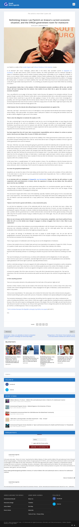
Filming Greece (27, 401)
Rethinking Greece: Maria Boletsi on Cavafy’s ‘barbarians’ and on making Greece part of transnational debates (13, 359)
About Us (30, 499)
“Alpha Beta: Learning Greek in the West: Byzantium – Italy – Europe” (28, 418)
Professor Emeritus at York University (42, 67)
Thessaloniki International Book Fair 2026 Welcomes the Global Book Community (32, 412)
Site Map (30, 506)
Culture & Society (20, 414)
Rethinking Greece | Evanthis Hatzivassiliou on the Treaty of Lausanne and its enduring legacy (30, 359)
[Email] (40, 439)
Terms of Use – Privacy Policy (36, 514)
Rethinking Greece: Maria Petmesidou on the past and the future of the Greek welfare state (65, 359)
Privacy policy (44, 443)
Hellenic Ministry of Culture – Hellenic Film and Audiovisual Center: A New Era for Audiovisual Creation (37, 400)
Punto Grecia (7, 510)
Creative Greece (20, 401)
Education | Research (21, 407)
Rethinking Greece (43, 25)
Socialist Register (27, 67)
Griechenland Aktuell (9, 499)
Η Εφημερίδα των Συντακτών (37, 179)
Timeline (30, 502)
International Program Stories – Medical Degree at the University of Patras (30, 406)
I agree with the (39, 443)
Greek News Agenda (14, 454)
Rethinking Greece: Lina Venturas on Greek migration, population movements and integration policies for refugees (47, 360)
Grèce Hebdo (7, 506)
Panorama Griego (8, 502)
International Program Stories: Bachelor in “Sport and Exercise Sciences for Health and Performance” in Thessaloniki (41, 425)
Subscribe (30, 510)
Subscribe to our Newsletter (39, 447)
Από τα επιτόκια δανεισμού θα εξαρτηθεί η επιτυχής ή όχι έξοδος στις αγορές (27, 309)
